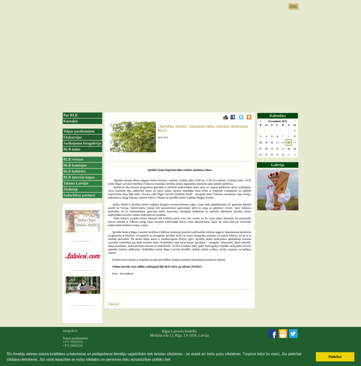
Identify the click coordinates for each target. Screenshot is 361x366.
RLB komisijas (75, 165)
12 (272, 142)
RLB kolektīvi (74, 171)
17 (260, 148)
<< (260, 121)
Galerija (277, 165)
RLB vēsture (73, 159)
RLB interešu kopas (79, 177)
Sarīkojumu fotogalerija (82, 143)
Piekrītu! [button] (335, 357)
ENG (293, 7)
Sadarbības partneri (79, 195)
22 (289, 148)
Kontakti (70, 121)
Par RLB (70, 115)
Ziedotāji (70, 189)
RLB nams (71, 149)
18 (266, 148)
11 (266, 142)
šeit (167, 359)
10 (260, 142)
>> (295, 121)
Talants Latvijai (75, 183)
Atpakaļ (113, 304)
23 (295, 148)
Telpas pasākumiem (78, 131)
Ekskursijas (72, 137)
